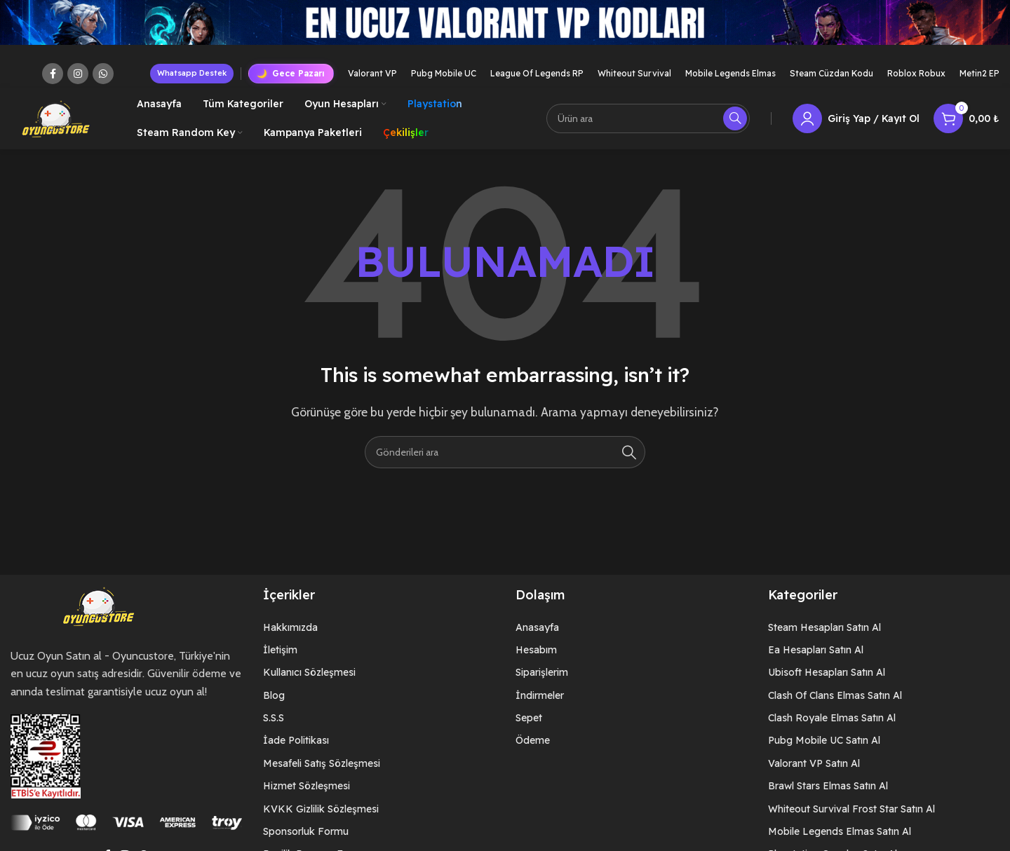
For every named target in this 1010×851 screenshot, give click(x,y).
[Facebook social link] (52, 73)
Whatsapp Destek (192, 73)
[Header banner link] (505, 30)
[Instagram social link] (77, 73)
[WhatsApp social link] (103, 73)
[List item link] (378, 628)
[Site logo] (56, 118)
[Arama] (648, 119)
